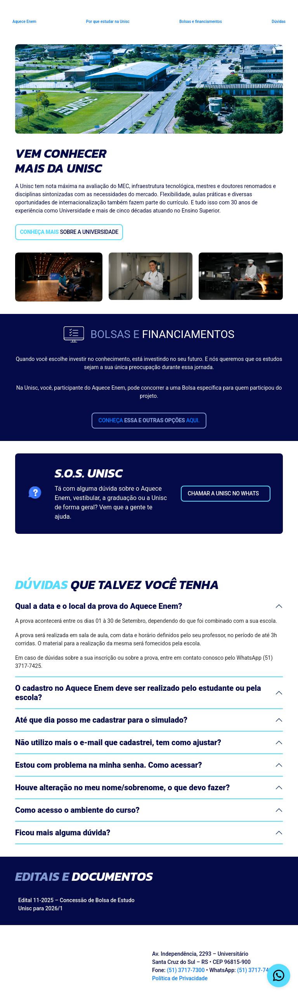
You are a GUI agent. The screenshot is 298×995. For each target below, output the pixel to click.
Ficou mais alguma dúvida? (62, 832)
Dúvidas (279, 21)
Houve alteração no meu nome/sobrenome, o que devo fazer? (122, 787)
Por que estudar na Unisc (108, 21)
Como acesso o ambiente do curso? (77, 810)
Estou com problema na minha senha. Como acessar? (108, 765)
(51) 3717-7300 (186, 970)
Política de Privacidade (180, 978)
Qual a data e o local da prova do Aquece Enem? (98, 606)
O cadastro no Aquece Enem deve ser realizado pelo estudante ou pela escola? (138, 692)
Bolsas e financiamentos (200, 21)
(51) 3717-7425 (256, 970)
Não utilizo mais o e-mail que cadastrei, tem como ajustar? (118, 742)
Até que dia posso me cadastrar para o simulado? (101, 720)
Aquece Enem (24, 21)
